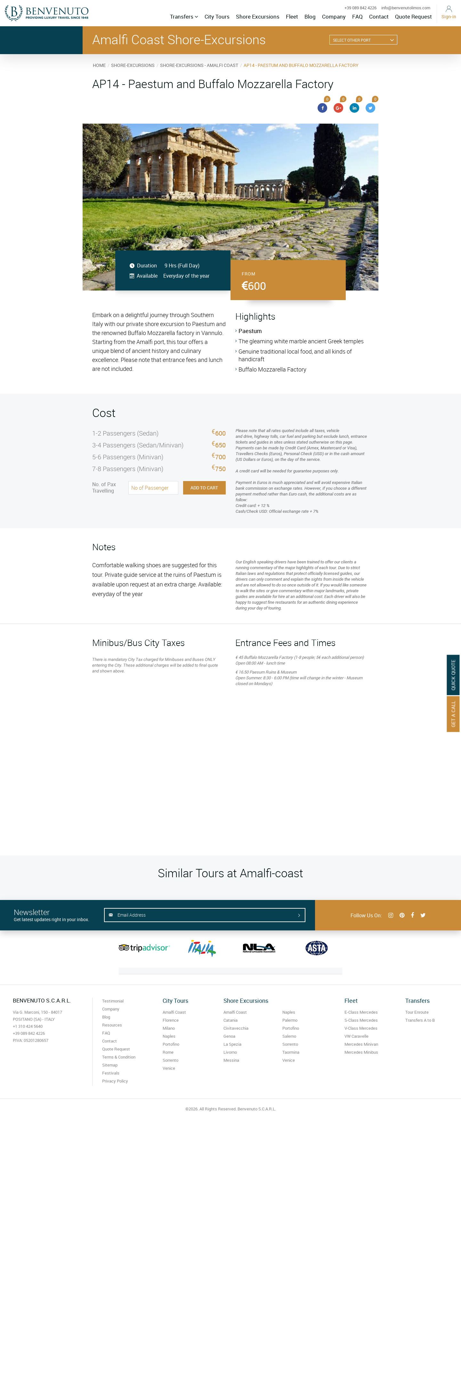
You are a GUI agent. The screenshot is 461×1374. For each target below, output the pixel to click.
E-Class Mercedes (361, 1012)
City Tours (217, 16)
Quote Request (413, 16)
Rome (168, 1052)
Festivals (110, 1073)
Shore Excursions (257, 16)
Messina (231, 1060)
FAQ (357, 16)
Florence (171, 1020)
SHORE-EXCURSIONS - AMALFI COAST (199, 65)
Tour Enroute (417, 1012)
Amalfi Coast (174, 1012)
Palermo (289, 1020)
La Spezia (232, 1044)
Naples (169, 1036)
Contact (379, 16)
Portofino (171, 1044)
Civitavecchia (235, 1028)
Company (334, 16)
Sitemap (109, 1065)
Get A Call (453, 714)
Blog (310, 16)
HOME (99, 65)
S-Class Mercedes (361, 1020)
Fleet (292, 16)
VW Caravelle (356, 1036)
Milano (169, 1028)
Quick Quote (453, 675)
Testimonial (113, 1001)
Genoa (229, 1036)
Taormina (290, 1052)
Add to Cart (204, 488)
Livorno (230, 1052)
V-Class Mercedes (360, 1028)
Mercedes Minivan (361, 1044)
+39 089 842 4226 (360, 8)
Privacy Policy (115, 1081)
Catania (230, 1020)
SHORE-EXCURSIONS (133, 65)
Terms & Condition (118, 1057)
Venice (169, 1068)
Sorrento (170, 1060)
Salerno (289, 1036)
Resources (112, 1025)
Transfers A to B (420, 1020)
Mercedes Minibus (361, 1052)
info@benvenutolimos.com (405, 8)
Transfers (184, 16)
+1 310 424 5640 (28, 1026)
